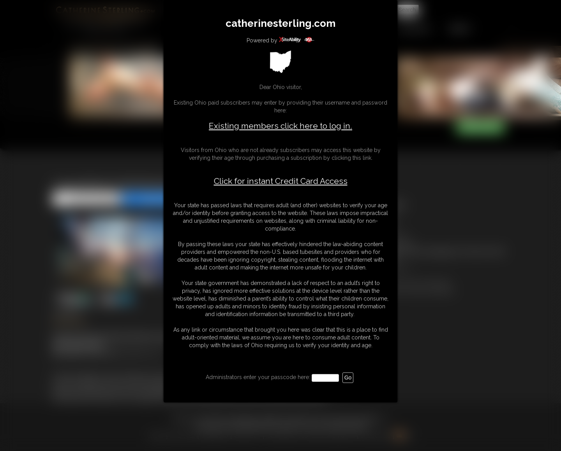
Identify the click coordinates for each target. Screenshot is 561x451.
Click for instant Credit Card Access (281, 181)
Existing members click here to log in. (280, 126)
